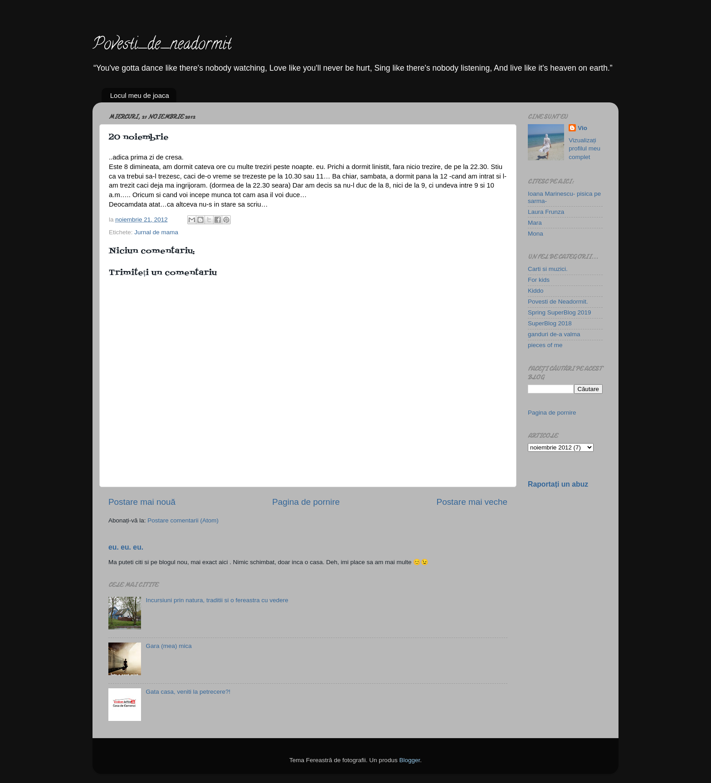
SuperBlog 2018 (550, 323)
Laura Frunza (546, 211)
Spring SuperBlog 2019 (559, 312)
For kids (539, 279)
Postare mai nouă (141, 502)
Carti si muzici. (548, 269)
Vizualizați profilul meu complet (584, 149)
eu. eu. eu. (125, 547)
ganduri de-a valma (554, 334)
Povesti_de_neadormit (162, 45)
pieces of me (545, 345)
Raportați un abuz (558, 484)
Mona (535, 233)
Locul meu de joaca (139, 95)
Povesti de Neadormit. (558, 301)
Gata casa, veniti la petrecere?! (188, 691)
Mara (535, 222)
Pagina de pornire (306, 502)
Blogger (409, 760)
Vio (582, 128)
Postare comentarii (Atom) (183, 520)
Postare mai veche (472, 502)
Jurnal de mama (156, 232)
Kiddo (536, 290)
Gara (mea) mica (168, 646)
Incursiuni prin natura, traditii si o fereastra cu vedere (217, 600)
